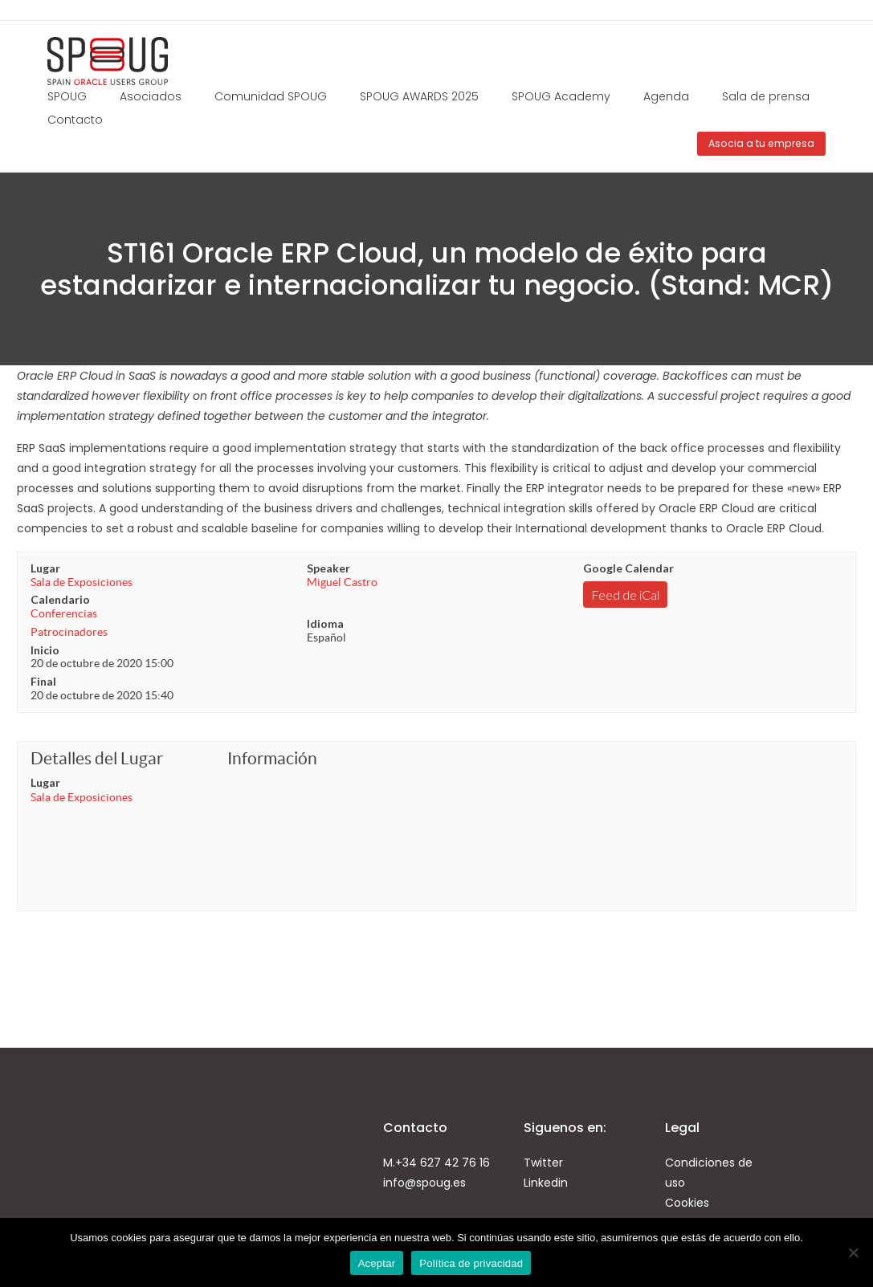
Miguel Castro (342, 582)
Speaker (328, 568)
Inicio (45, 650)
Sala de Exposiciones (82, 582)
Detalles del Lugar (97, 758)
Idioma (325, 623)
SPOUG (67, 96)
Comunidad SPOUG (270, 96)
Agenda (666, 96)
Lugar (45, 568)
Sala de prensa (766, 96)
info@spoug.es (424, 1183)
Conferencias (64, 613)
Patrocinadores (69, 631)
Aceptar (377, 1263)
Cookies (687, 1203)
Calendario (60, 599)
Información (272, 758)
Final (43, 681)
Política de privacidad (471, 1263)
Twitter (543, 1163)
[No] (853, 1252)
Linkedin (546, 1183)
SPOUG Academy (561, 96)
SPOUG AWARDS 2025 (419, 96)
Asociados (151, 96)
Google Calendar (628, 568)
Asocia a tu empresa (761, 143)
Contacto (75, 120)
